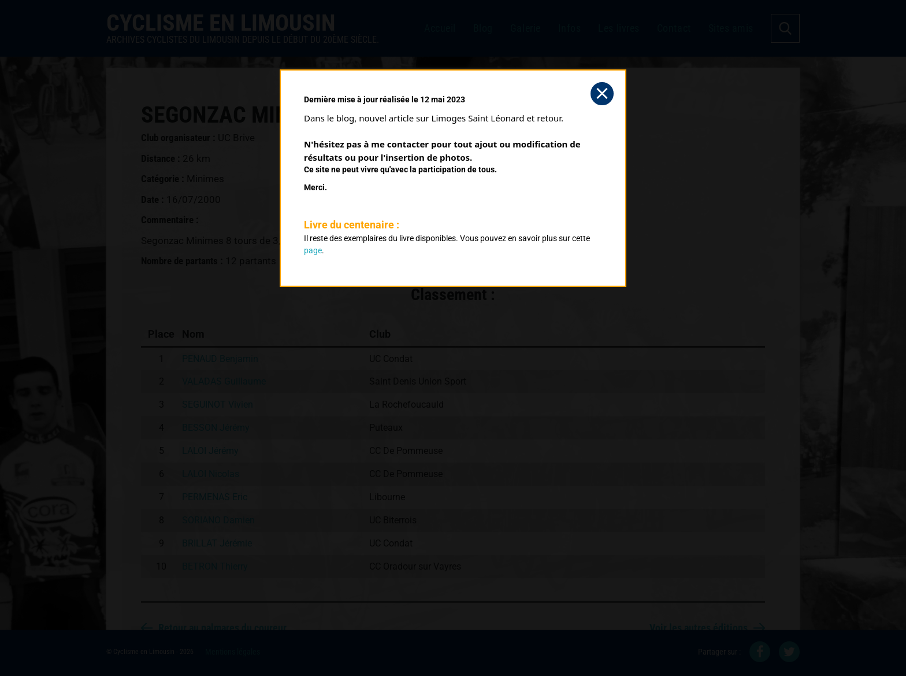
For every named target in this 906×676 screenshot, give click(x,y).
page (313, 250)
